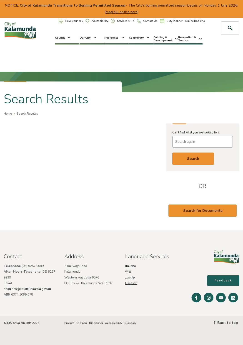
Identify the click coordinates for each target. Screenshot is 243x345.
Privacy (69, 323)
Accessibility (96, 21)
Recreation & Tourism (190, 38)
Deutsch (131, 283)
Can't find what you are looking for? (195, 133)
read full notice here (122, 12)
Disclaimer (96, 323)
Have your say (71, 21)
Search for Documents (203, 210)
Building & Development (165, 38)
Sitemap (81, 323)
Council (63, 38)
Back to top (225, 322)
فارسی (130, 277)
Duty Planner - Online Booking (182, 21)
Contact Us (147, 21)
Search (193, 158)
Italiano (130, 266)
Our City (88, 38)
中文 (128, 271)
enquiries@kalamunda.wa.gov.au (27, 289)
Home (8, 114)
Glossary (130, 323)
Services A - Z (122, 21)
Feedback (223, 280)
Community (139, 38)
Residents (114, 38)
